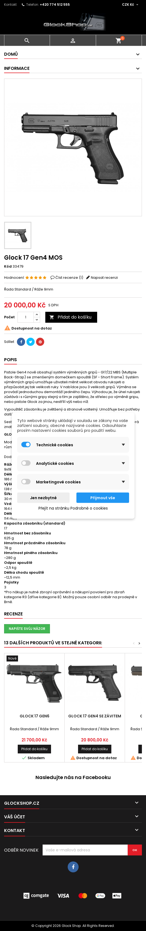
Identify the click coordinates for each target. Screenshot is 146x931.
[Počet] (25, 317)
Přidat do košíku (70, 317)
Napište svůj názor (27, 628)
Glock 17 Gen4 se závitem (94, 716)
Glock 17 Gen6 (34, 716)
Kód (8, 266)
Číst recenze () (69, 277)
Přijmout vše (102, 497)
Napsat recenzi (104, 277)
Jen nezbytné (43, 497)
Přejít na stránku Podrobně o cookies (73, 508)
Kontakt (10, 4)
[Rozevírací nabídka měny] (131, 4)
